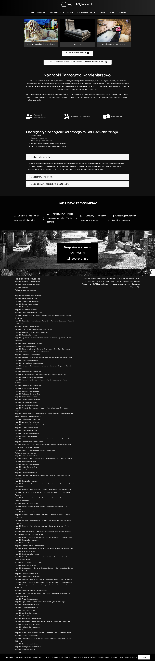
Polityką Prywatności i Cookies (128, 657)
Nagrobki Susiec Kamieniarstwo (26, 565)
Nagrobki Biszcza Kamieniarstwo (26, 307)
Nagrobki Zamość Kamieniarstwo (26, 635)
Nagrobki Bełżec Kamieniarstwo (26, 298)
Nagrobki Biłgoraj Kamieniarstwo (26, 304)
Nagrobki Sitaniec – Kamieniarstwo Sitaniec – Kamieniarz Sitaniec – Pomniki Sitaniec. (44, 548)
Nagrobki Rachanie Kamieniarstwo (27, 503)
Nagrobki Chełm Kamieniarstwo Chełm (28, 313)
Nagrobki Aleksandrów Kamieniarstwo (28, 296)
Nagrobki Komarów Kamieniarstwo (27, 391)
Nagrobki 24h (135, 287)
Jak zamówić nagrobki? (42, 177)
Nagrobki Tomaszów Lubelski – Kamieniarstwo (31, 591)
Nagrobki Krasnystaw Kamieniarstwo (27, 284)
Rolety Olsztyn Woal (97, 281)
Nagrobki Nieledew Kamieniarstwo (27, 464)
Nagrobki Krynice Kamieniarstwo (26, 405)
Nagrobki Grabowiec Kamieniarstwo (27, 355)
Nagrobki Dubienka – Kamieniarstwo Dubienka (31, 332)
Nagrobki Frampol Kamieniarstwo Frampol (29, 343)
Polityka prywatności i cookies (25, 290)
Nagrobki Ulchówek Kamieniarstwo (27, 613)
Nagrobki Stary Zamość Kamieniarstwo (28, 562)
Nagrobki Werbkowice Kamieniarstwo (28, 619)
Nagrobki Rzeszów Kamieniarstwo (27, 540)
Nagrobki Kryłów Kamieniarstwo (26, 402)
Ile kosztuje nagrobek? (42, 157)
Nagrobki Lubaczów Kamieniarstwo (27, 419)
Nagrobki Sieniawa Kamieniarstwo (27, 543)
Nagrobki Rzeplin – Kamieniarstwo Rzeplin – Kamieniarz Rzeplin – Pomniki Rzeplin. (43, 537)
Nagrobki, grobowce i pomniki (25, 650)
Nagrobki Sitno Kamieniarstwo (25, 551)
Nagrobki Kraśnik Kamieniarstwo (26, 397)
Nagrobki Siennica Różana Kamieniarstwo (29, 546)
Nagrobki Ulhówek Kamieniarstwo (27, 616)
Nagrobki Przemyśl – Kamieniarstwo (27, 282)
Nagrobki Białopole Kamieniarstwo (27, 301)
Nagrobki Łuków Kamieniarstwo (26, 436)
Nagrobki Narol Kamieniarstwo (25, 461)
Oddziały (18, 652)
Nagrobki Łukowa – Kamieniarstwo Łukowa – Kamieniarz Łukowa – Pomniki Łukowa (44, 439)
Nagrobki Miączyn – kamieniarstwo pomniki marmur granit (35, 450)
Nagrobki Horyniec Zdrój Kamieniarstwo (29, 363)
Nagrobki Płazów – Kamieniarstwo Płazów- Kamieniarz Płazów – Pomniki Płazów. (43, 489)
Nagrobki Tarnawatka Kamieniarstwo (27, 574)
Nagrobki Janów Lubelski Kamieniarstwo (29, 377)
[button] (77, 53)
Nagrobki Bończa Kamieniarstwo (26, 310)
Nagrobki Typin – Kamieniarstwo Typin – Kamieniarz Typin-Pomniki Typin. (40, 602)
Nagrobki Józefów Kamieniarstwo (26, 388)
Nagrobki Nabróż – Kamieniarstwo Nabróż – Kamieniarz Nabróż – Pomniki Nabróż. (43, 458)
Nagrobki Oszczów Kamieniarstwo (27, 481)
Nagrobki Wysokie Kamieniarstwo (26, 630)
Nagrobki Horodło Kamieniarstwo (26, 360)
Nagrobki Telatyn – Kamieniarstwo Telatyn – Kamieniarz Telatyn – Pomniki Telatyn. (43, 579)
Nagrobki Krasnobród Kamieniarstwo (28, 400)
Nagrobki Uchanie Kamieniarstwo (26, 607)
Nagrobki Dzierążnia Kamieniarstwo (27, 335)
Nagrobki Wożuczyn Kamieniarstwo (27, 627)
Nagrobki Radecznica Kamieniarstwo (27, 512)
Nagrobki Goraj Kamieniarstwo (25, 346)
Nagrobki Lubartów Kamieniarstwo (27, 422)
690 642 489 (29, 220)
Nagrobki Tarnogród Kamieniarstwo (27, 576)
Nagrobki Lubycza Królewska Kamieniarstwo (30, 425)
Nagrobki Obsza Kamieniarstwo (26, 470)
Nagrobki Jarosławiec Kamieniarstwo (28, 385)
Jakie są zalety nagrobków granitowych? (50, 184)
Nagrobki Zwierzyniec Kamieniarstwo (28, 647)
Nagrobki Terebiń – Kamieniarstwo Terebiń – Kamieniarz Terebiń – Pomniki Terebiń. (43, 582)
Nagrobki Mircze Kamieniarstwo (26, 456)
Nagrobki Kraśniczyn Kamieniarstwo (27, 394)
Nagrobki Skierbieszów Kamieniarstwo (28, 554)
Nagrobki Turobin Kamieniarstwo (26, 599)
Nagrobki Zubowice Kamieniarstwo (27, 644)
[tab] (77, 157)
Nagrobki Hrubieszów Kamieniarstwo (28, 371)
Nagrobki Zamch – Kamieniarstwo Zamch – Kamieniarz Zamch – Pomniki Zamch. (43, 633)
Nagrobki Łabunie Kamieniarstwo (26, 428)
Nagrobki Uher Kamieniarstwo (25, 610)
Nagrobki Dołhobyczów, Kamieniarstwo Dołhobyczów (33, 329)
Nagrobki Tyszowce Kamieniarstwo (27, 605)
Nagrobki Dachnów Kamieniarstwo (27, 327)
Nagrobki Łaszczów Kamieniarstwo (27, 433)
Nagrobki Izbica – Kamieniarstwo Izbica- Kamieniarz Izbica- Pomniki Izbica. (40, 374)
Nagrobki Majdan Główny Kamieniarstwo (29, 442)
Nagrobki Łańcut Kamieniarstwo (26, 430)
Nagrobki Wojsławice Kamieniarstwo (27, 624)
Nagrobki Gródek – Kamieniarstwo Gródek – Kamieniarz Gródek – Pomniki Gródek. (43, 357)
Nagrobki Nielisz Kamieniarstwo (26, 467)
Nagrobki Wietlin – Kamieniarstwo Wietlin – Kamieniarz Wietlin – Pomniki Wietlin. (43, 621)
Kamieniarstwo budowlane (24, 293)
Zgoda (144, 657)
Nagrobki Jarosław (21, 287)
